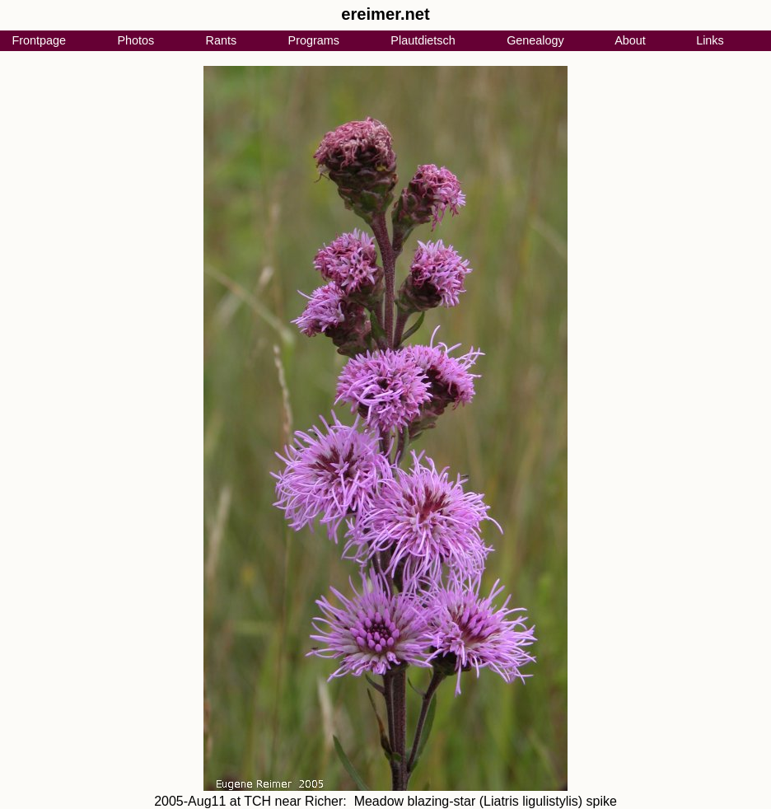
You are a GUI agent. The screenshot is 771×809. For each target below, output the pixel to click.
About (630, 40)
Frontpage (39, 40)
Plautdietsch (422, 40)
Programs (313, 40)
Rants (221, 40)
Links (710, 40)
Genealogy (535, 40)
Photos (135, 40)
